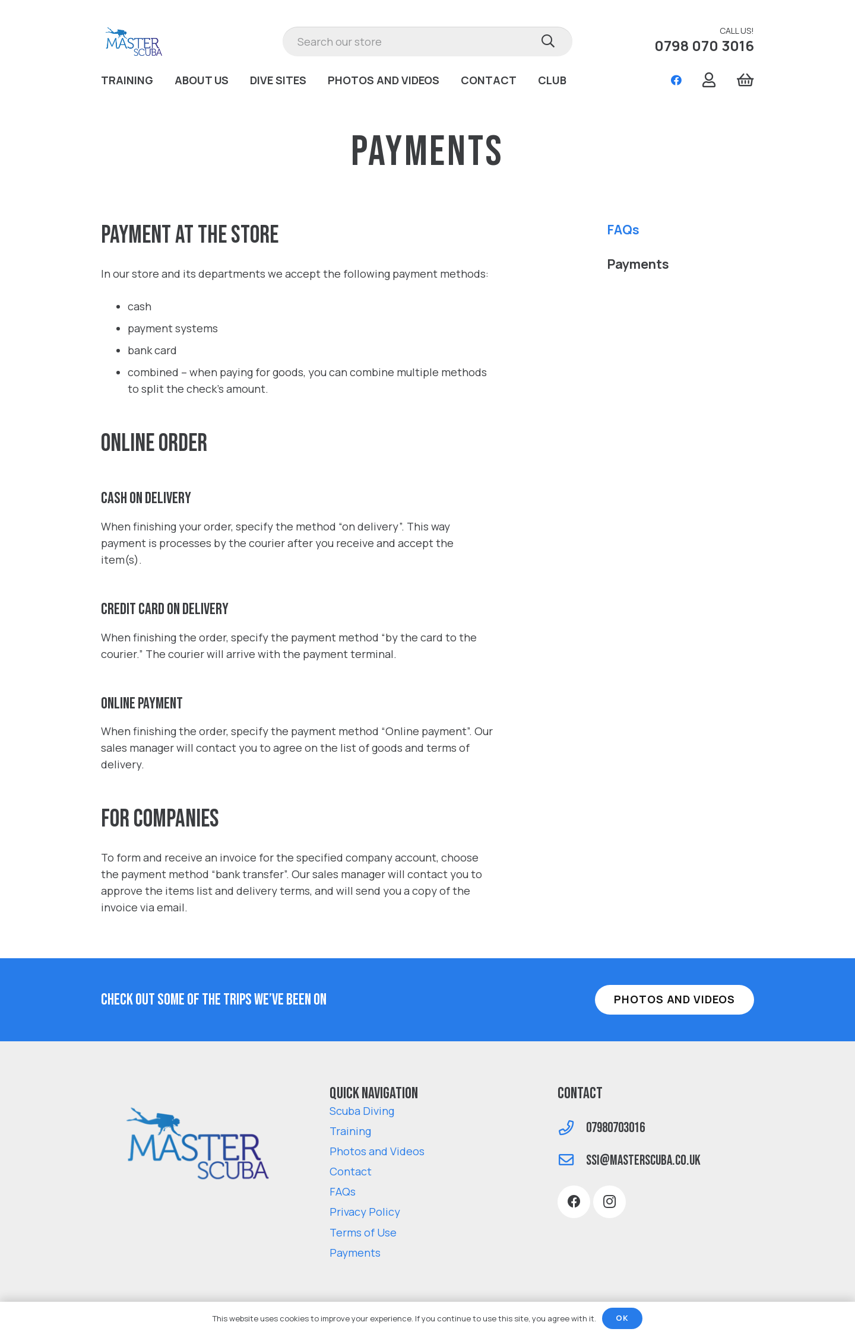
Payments (638, 263)
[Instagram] (609, 1201)
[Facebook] (676, 80)
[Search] (548, 41)
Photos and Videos (377, 1151)
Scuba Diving (362, 1111)
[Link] (134, 41)
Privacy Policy (365, 1211)
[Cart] (745, 80)
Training (350, 1131)
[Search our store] (428, 41)
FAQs (623, 229)
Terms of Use (363, 1232)
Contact (351, 1171)
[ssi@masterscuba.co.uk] (572, 1160)
